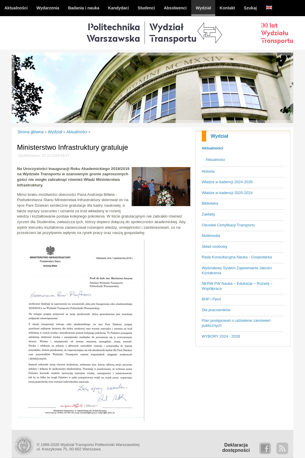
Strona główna (30, 131)
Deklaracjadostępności (236, 447)
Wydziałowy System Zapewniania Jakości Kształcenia (237, 270)
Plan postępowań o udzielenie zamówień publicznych (236, 323)
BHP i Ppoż (211, 299)
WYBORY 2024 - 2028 (221, 336)
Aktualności (212, 148)
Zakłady (208, 214)
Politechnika (113, 32)
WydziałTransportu (172, 32)
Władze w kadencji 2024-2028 (227, 182)
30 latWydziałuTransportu (277, 32)
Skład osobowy (214, 246)
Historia (208, 171)
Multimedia (211, 235)
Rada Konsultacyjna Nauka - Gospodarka (237, 257)
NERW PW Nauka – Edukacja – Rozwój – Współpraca (237, 286)
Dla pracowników (216, 310)
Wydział (219, 136)
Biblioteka (210, 203)
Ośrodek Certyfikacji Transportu (228, 225)
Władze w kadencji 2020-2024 (227, 193)
